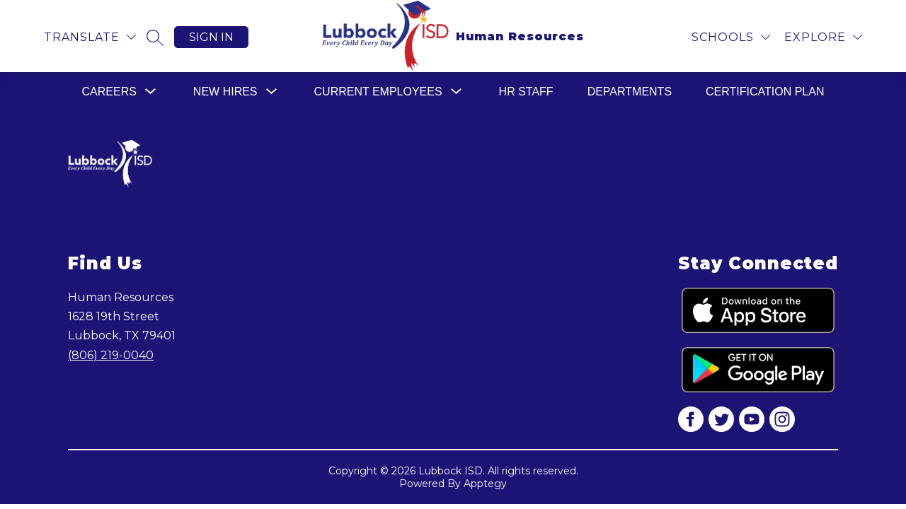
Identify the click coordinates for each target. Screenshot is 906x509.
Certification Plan (765, 92)
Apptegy (485, 483)
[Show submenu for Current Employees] (378, 91)
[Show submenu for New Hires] (225, 91)
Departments (629, 92)
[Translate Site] (89, 37)
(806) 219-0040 (111, 355)
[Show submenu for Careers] (109, 91)
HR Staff (526, 92)
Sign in (211, 37)
